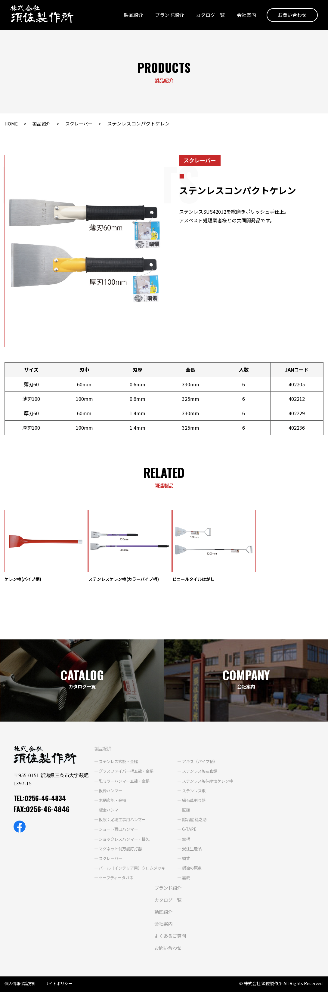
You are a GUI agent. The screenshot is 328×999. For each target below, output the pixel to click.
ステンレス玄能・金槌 (117, 769)
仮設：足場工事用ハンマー (121, 827)
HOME (11, 123)
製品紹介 (131, 16)
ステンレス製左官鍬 (204, 778)
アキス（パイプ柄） (204, 769)
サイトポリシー (62, 991)
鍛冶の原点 (195, 875)
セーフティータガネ (115, 885)
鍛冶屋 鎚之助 (198, 827)
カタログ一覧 (208, 16)
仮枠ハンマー (109, 798)
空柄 (189, 846)
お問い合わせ (290, 16)
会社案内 (244, 16)
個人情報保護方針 (21, 991)
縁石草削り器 (197, 807)
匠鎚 (189, 817)
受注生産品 (195, 856)
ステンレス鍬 (197, 798)
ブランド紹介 (167, 16)
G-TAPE (192, 837)
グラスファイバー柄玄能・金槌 (125, 778)
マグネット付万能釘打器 (119, 856)
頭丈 (189, 865)
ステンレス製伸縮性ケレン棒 (212, 788)
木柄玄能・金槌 (111, 807)
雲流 (189, 885)
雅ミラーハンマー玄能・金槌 (123, 788)
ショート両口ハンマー (117, 837)
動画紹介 (161, 919)
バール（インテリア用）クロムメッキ (132, 875)
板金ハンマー (109, 817)
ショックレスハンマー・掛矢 (123, 846)
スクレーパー (81, 123)
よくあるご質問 (168, 942)
